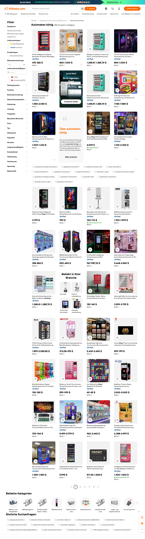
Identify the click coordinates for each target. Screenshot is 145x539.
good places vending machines (44, 177)
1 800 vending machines (100, 530)
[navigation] (17, 254)
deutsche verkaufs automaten (39, 520)
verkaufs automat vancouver (76, 530)
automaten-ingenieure (67, 525)
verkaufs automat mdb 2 (42, 182)
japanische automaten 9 (70, 167)
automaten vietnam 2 (63, 520)
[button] (82, 8)
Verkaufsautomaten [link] (77, 20)
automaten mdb (87, 177)
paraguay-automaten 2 (15, 520)
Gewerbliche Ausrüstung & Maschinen (53, 20)
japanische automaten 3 (122, 530)
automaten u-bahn (101, 172)
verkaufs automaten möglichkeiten (87, 520)
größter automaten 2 (87, 525)
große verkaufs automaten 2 (51, 530)
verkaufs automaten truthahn (123, 172)
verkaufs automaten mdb (93, 167)
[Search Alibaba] (55, 8)
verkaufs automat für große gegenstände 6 (22, 530)
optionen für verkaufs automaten (42, 525)
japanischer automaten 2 (107, 177)
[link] (142, 517)
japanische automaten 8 (68, 177)
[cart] (113, 9)
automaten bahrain (107, 525)
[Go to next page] (98, 487)
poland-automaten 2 (40, 172)
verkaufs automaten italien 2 (114, 520)
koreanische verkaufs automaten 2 (45, 167)
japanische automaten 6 (64, 182)
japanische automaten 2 (61, 172)
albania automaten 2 (82, 172)
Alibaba (33, 20)
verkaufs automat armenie (17, 525)
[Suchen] (90, 8)
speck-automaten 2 (113, 167)
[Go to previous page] (71, 487)
